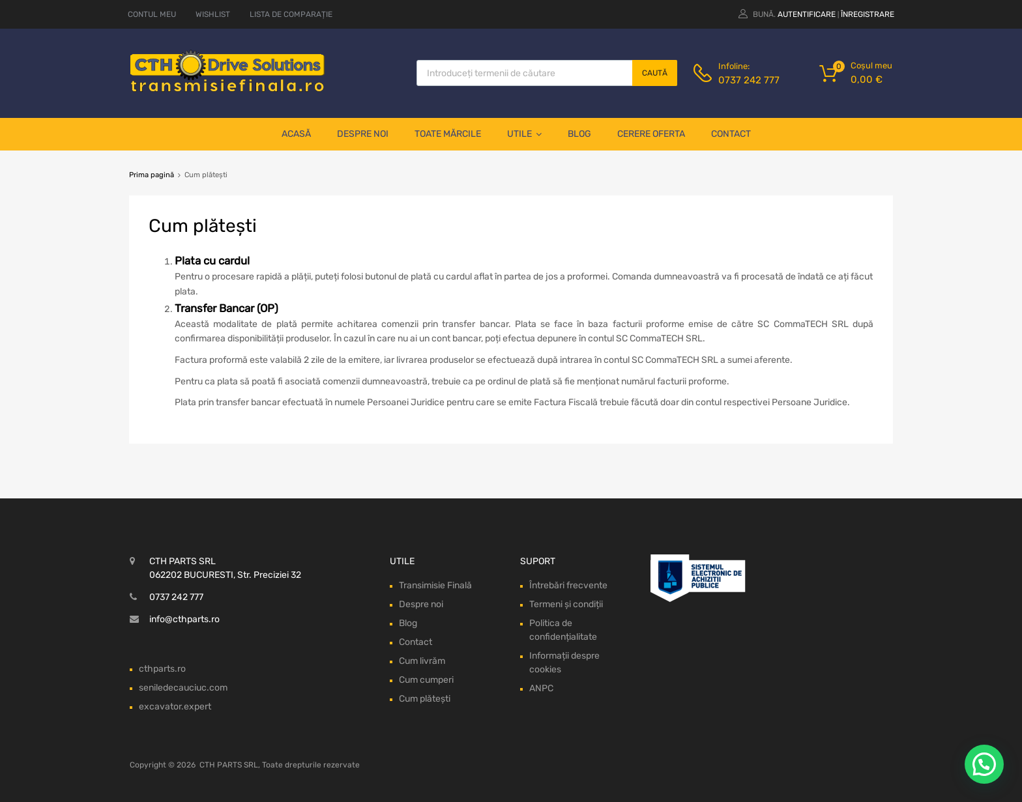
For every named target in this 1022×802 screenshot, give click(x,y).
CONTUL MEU (152, 14)
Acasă (296, 133)
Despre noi (362, 133)
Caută (654, 73)
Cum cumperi (426, 679)
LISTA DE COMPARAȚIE (291, 14)
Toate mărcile (448, 133)
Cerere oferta (651, 133)
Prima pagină (151, 175)
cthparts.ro (162, 668)
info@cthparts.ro (184, 619)
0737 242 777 (749, 80)
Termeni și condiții (566, 604)
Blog (579, 133)
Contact (731, 133)
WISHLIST (213, 14)
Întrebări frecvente (568, 585)
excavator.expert (175, 706)
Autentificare (807, 14)
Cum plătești (424, 698)
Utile (524, 134)
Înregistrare (867, 14)
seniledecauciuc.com (183, 687)
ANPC (541, 688)
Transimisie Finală (435, 585)
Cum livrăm (422, 660)
